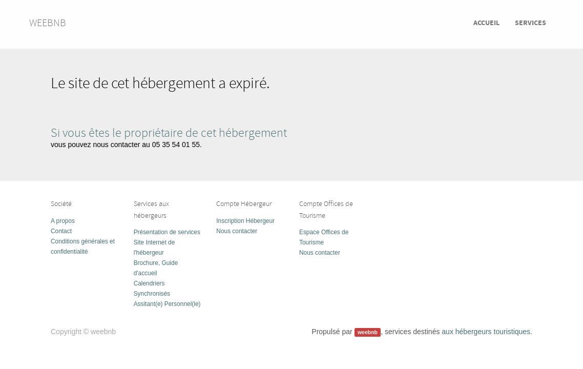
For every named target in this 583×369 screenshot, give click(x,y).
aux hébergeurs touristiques (486, 331)
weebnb (47, 22)
